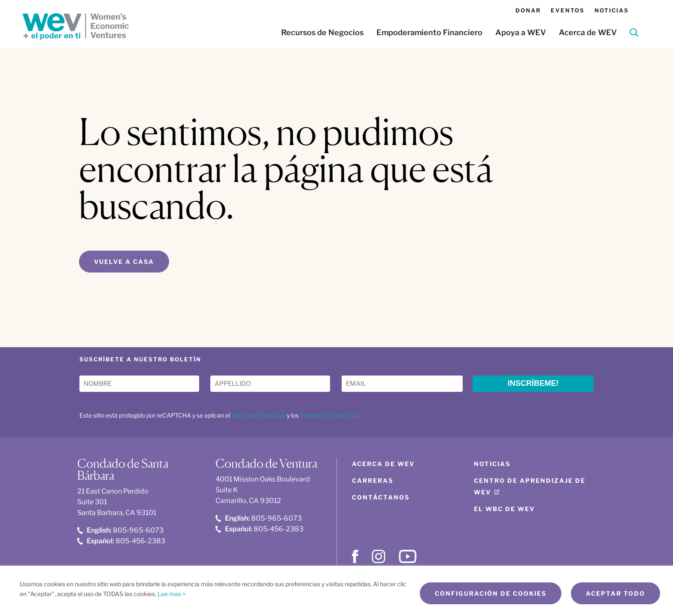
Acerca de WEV (588, 32)
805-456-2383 (121, 541)
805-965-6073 (120, 530)
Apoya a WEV (520, 32)
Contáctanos (380, 497)
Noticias (611, 10)
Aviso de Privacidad (258, 415)
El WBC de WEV (504, 508)
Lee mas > (172, 593)
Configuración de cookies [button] (490, 593)
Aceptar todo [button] (615, 593)
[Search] (634, 34)
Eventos (568, 10)
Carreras (372, 480)
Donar (528, 10)
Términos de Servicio (329, 415)
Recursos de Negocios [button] (322, 32)
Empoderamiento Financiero (429, 32)
